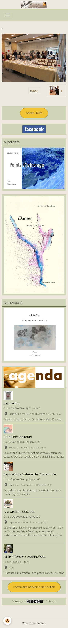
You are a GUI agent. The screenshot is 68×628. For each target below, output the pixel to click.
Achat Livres (34, 113)
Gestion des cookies (34, 623)
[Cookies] (7, 621)
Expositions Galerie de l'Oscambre (30, 474)
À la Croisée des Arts (19, 511)
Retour (34, 90)
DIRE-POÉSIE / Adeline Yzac (25, 556)
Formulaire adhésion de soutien (34, 587)
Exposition (12, 403)
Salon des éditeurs (18, 437)
